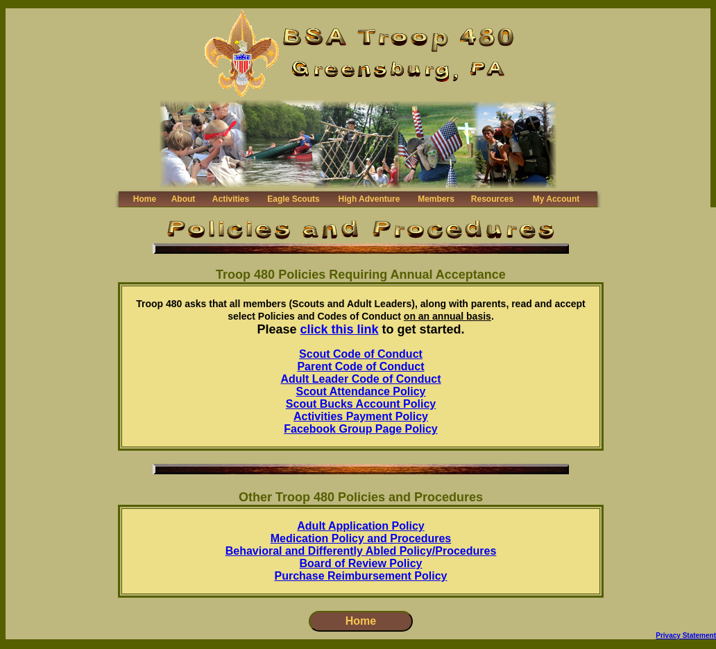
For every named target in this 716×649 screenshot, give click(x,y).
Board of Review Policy (361, 563)
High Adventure (369, 199)
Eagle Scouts (293, 199)
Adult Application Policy (360, 526)
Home (144, 199)
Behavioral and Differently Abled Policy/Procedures (361, 551)
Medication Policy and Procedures (361, 538)
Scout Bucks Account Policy (361, 404)
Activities (230, 199)
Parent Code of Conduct (360, 366)
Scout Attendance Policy (361, 391)
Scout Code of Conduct (361, 354)
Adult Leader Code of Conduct (360, 379)
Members (436, 199)
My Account (556, 199)
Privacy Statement (686, 635)
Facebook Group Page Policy (360, 429)
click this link (339, 329)
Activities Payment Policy (360, 416)
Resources (492, 199)
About (183, 199)
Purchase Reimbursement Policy (361, 576)
